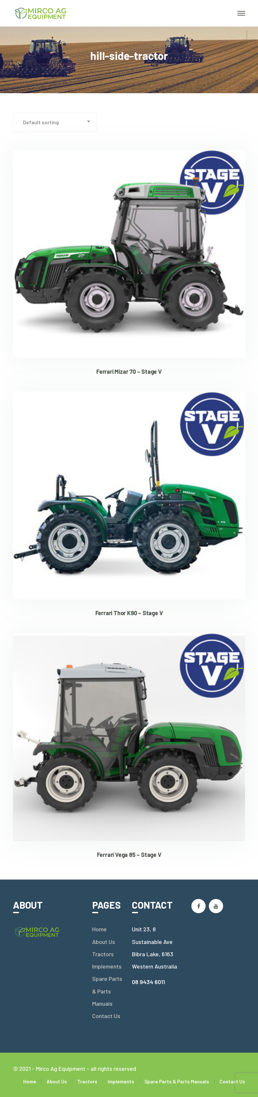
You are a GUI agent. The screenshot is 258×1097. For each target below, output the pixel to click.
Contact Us (106, 1015)
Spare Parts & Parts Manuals (107, 991)
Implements (107, 966)
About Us (103, 941)
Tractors (103, 954)
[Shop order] (55, 122)
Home (99, 929)
